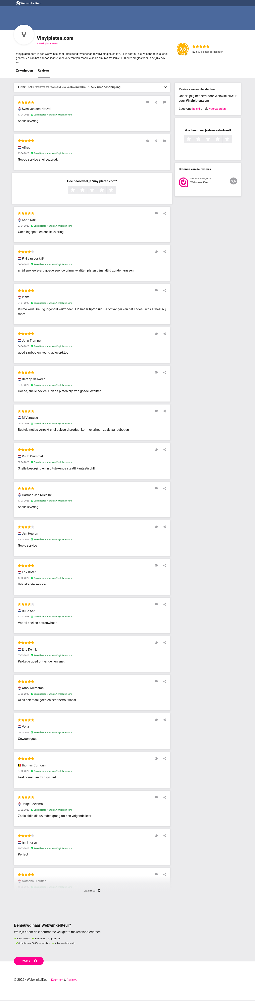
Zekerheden (24, 72)
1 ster (77, 191)
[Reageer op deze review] (152, 103)
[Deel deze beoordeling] (157, 103)
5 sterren (115, 191)
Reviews (44, 72)
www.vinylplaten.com (47, 43)
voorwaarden (219, 110)
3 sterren (96, 191)
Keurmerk (58, 981)
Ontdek (29, 961)
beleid (196, 110)
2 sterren (86, 191)
